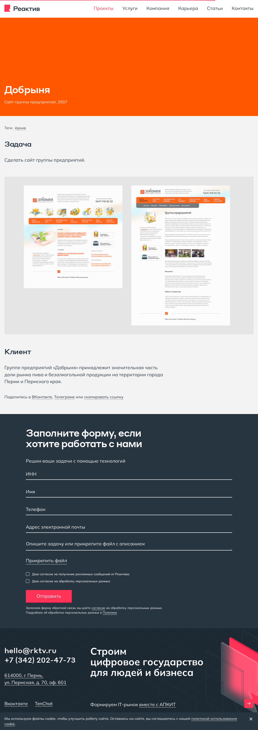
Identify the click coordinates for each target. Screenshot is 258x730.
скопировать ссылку (103, 397)
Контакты (243, 8)
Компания (157, 8)
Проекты (104, 8)
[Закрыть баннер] (251, 719)
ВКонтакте (42, 396)
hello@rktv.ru (30, 650)
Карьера (188, 8)
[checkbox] (77, 574)
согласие (98, 608)
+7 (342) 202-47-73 (40, 659)
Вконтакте (16, 703)
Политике (110, 613)
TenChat (44, 703)
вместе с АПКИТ (157, 704)
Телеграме (64, 396)
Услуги (130, 8)
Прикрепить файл (46, 560)
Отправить (48, 596)
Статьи (215, 8)
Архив (20, 128)
